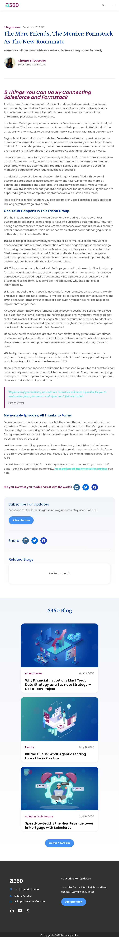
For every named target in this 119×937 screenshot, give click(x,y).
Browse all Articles (59, 843)
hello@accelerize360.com (29, 901)
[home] (11, 6)
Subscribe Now (21, 520)
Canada (25, 889)
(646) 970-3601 (23, 896)
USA (16, 889)
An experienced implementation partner (80, 469)
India (36, 889)
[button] (105, 5)
